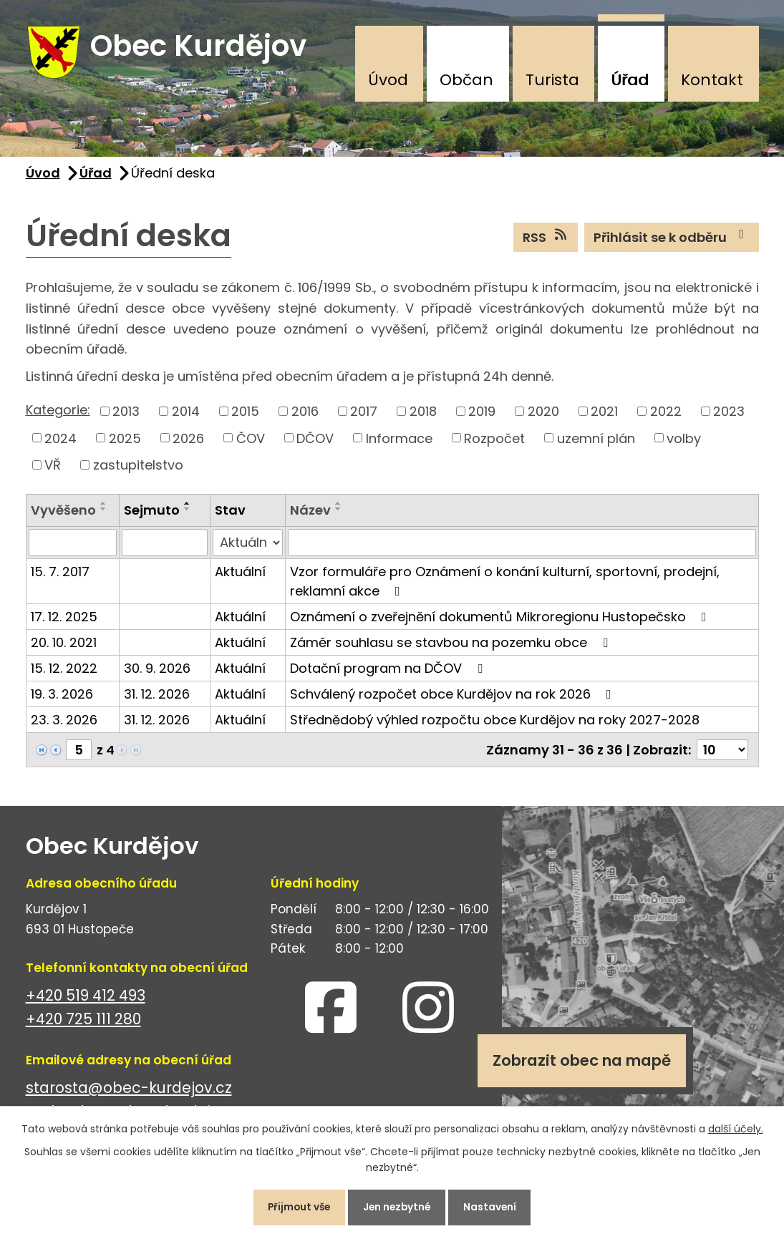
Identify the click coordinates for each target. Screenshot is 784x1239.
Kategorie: (58, 413)
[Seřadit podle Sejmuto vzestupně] (187, 507)
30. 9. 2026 (157, 672)
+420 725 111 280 (83, 1023)
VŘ (52, 468)
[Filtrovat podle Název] (522, 546)
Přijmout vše (294, 1206)
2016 (305, 415)
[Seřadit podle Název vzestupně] (339, 507)
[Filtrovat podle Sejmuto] (165, 546)
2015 (245, 415)
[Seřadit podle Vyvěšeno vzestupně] (104, 507)
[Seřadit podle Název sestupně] (339, 512)
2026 (188, 442)
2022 (666, 415)
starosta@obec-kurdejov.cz (129, 1092)
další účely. (735, 1126)
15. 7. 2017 (60, 576)
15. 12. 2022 (64, 672)
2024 (60, 442)
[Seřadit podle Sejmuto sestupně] (187, 512)
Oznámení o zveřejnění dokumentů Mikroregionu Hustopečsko (501, 621)
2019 (481, 415)
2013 (126, 415)
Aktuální (240, 576)
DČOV (315, 442)
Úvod (388, 80)
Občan (466, 80)
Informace (399, 442)
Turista (552, 80)
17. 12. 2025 (64, 621)
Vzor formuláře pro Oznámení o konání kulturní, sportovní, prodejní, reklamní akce (505, 585)
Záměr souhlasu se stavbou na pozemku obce (452, 647)
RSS (546, 240)
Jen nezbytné (398, 1206)
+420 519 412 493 (85, 999)
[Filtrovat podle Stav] (247, 546)
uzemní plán (596, 442)
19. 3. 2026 (62, 698)
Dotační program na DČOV (389, 672)
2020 (543, 415)
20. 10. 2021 (64, 647)
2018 (423, 415)
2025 (125, 442)
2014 (186, 415)
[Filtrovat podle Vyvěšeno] (73, 546)
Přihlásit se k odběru (672, 240)
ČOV (250, 442)
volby (684, 442)
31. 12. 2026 (157, 698)
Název (310, 514)
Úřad (630, 80)
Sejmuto (152, 514)
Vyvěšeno (63, 514)
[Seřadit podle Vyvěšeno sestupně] (104, 512)
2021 (604, 415)
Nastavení (496, 1206)
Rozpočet (494, 442)
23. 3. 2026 (64, 724)
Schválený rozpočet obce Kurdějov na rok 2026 (453, 698)
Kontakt (712, 80)
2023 (729, 415)
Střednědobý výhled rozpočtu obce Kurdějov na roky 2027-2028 (495, 724)
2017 (363, 415)
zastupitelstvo (138, 468)
